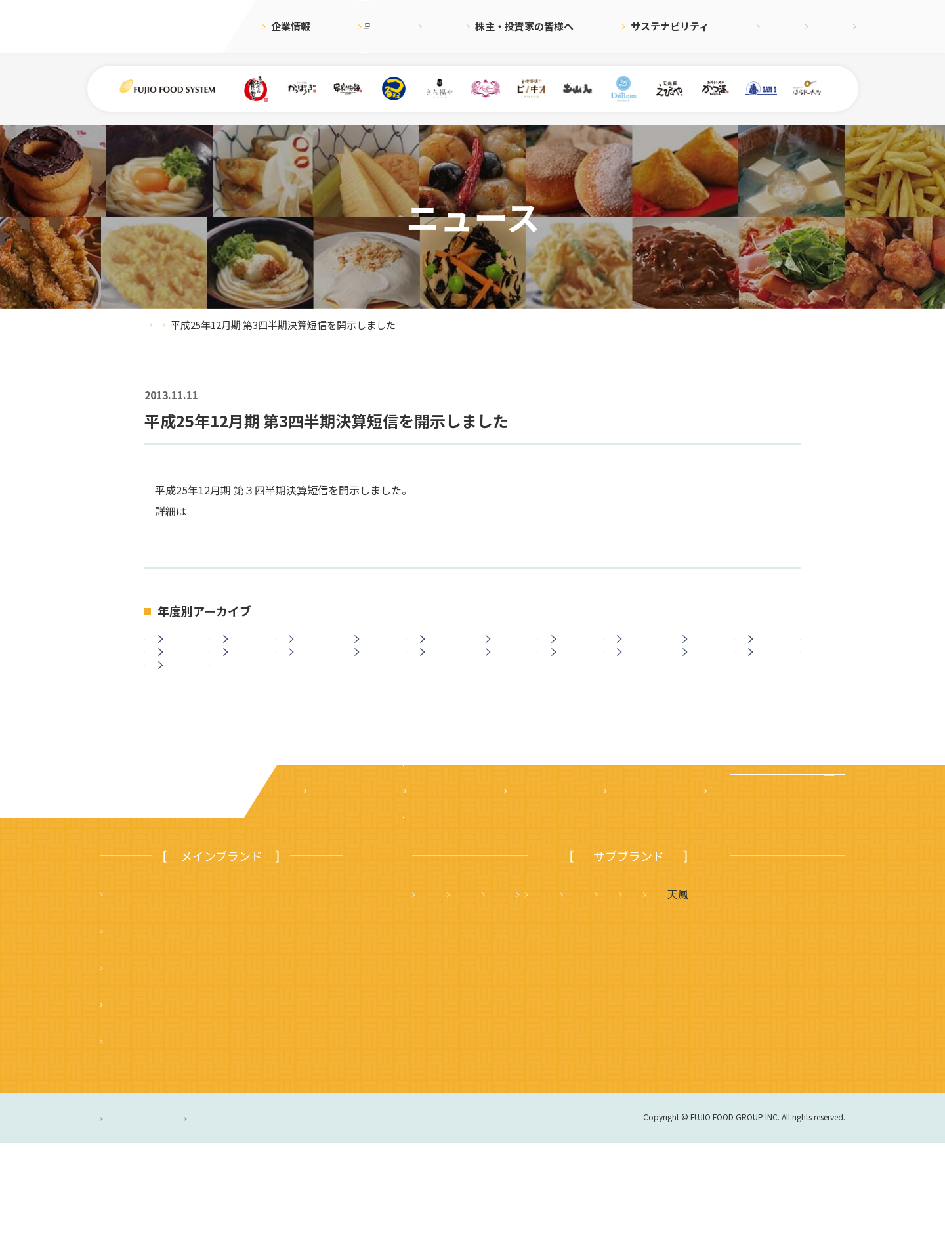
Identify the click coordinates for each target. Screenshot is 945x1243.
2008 (573, 685)
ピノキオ (129, 1140)
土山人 (747, 1030)
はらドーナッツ (457, 1067)
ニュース (427, 26)
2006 (705, 685)
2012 (311, 685)
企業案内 (329, 891)
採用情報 (712, 26)
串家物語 (129, 1030)
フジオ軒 (809, 993)
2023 (311, 649)
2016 (770, 649)
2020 (508, 649)
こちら (202, 511)
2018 (639, 649)
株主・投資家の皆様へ (519, 26)
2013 (245, 685)
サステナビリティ (630, 26)
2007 (639, 685)
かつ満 (737, 993)
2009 (508, 685)
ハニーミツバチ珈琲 (565, 1067)
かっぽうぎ (134, 1104)
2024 (245, 649)
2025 (180, 649)
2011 (376, 685)
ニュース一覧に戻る (473, 795)
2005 (770, 685)
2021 (442, 649)
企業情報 (290, 26)
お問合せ (833, 26)
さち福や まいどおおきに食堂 (612, 993)
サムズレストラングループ (633, 1030)
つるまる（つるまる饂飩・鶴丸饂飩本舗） (208, 1067)
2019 (573, 649)
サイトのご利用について (334, 1218)
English (773, 26)
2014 (180, 685)
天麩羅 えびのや (463, 993)
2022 (376, 649)
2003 (180, 720)
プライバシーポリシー (154, 1218)
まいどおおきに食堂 (155, 993)
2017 (705, 649)
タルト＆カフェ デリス (478, 1030)
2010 (442, 685)
